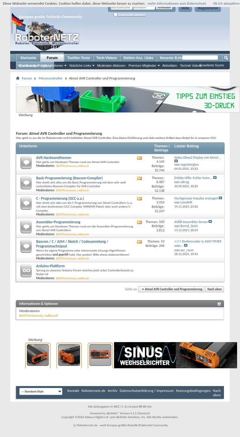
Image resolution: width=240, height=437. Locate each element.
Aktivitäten (169, 65)
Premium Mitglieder (142, 65)
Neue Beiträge (27, 65)
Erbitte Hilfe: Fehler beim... (193, 178)
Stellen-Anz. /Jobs (138, 58)
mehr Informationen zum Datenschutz (177, 3)
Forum (52, 58)
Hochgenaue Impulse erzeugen (196, 198)
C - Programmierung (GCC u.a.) (60, 198)
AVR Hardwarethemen (53, 157)
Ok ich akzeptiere (226, 3)
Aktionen (56, 65)
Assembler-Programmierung (58, 222)
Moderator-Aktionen (111, 65)
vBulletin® (112, 413)
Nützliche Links (80, 65)
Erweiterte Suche (211, 65)
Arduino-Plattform (50, 266)
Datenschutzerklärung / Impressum (147, 390)
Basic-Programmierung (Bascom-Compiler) (69, 178)
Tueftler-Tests (78, 58)
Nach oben (214, 289)
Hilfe (185, 8)
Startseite (28, 58)
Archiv (113, 390)
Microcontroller (50, 78)
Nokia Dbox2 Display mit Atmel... (197, 157)
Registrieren (208, 8)
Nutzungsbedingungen (193, 390)
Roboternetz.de (94, 390)
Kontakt (73, 390)
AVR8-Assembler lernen (191, 222)
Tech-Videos (107, 58)
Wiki (213, 138)
